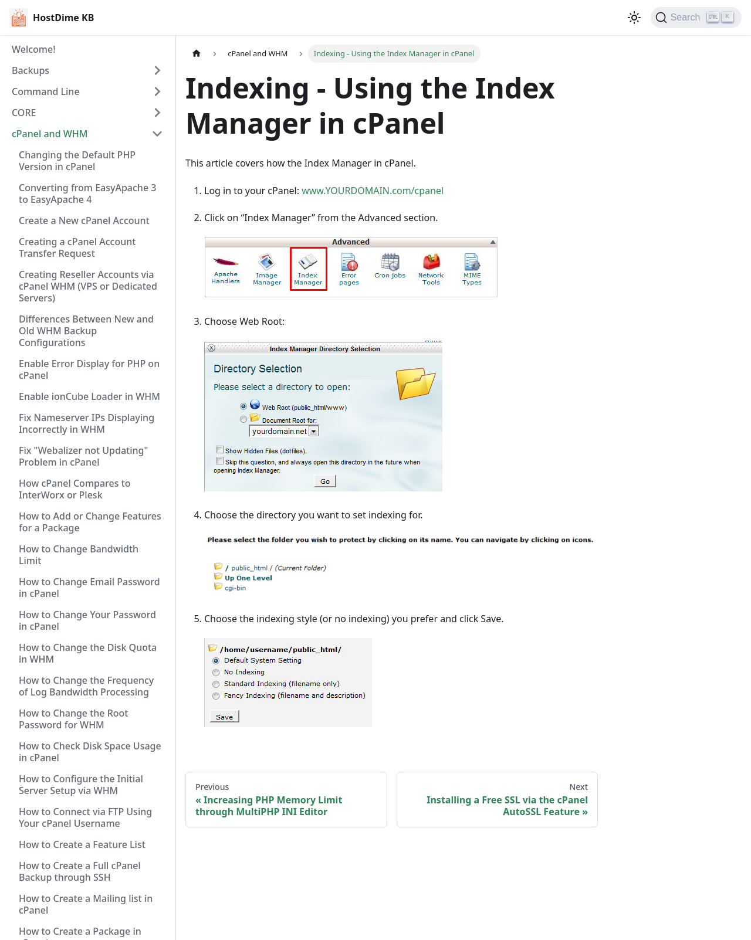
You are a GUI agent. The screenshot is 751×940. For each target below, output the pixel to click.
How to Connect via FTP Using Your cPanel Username (85, 817)
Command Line (46, 91)
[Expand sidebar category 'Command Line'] (157, 91)
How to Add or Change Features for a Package (90, 522)
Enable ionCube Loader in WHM (89, 396)
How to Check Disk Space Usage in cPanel (90, 751)
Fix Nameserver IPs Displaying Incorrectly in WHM (86, 423)
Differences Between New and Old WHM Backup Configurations (86, 331)
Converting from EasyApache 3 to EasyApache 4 (87, 193)
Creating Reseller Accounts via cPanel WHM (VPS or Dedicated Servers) (88, 286)
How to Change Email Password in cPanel (89, 587)
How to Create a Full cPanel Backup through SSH (80, 871)
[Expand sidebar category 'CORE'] (157, 112)
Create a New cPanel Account (84, 220)
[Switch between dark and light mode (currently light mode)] (634, 17)
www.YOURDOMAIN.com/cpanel (373, 190)
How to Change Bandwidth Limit (78, 554)
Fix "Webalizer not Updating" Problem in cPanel (83, 456)
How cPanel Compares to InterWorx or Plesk (75, 489)
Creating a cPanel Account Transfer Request (77, 247)
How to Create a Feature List (82, 844)
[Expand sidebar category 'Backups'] (157, 70)
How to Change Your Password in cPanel (87, 620)
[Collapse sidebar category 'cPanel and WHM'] (157, 133)
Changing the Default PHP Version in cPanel (77, 160)
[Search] (696, 17)
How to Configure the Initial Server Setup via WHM (81, 784)
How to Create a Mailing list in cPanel (86, 904)
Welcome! (34, 49)
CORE (24, 112)
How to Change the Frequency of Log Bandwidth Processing (86, 686)
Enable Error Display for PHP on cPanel (89, 369)
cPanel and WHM (49, 133)
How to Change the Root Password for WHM (73, 719)
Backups (30, 70)
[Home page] (196, 54)
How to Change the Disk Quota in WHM (88, 653)
